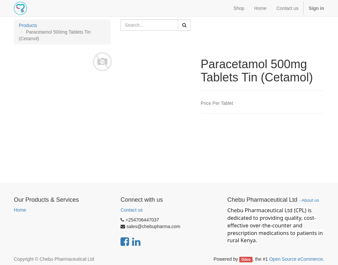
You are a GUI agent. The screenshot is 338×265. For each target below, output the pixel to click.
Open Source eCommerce (296, 259)
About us (310, 200)
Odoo (245, 259)
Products (28, 25)
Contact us (131, 210)
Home (20, 210)
